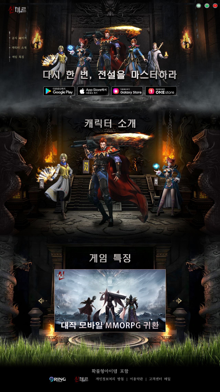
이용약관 (136, 379)
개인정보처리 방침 (110, 379)
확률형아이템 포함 (110, 371)
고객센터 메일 (160, 379)
